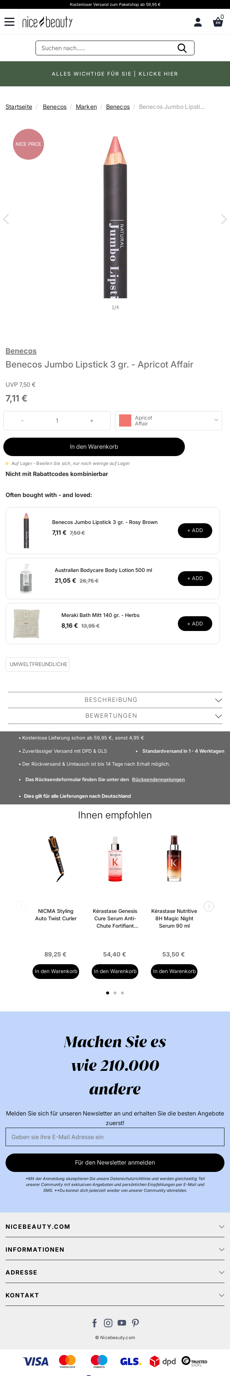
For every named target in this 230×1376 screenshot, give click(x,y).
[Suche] (115, 48)
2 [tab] (116, 993)
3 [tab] (123, 993)
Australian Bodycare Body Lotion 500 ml (103, 570)
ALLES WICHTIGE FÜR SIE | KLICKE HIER (115, 73)
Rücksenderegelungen (158, 779)
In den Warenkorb (94, 446)
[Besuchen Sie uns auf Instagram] (108, 1325)
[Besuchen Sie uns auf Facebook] (94, 1325)
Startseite (19, 106)
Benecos (55, 106)
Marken (86, 106)
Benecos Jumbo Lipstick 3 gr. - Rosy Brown (105, 522)
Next (222, 220)
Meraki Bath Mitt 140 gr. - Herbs (100, 615)
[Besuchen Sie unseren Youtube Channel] (122, 1325)
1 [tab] (108, 993)
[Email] (115, 1137)
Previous (7, 220)
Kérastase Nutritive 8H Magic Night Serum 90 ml (174, 918)
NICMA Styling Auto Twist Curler (56, 914)
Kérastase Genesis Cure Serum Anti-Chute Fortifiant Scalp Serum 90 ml (115, 919)
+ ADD (195, 530)
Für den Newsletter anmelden (115, 1162)
